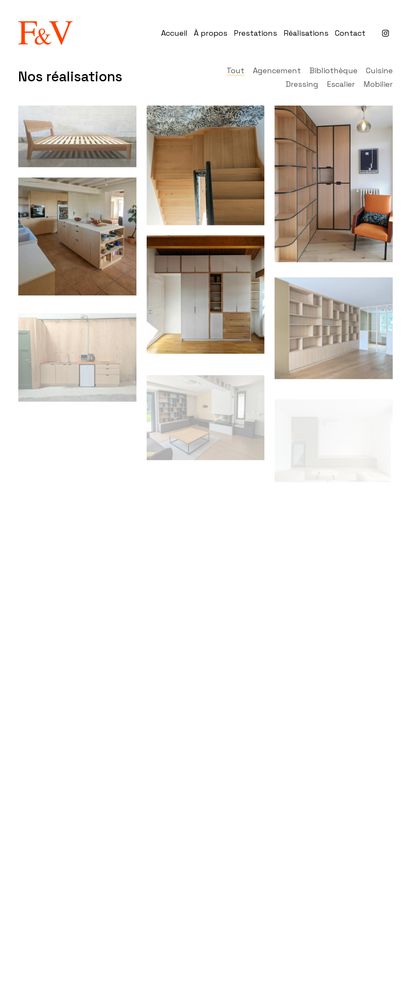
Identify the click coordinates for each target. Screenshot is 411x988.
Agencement (277, 70)
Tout (235, 70)
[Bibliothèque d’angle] (333, 184)
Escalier (341, 84)
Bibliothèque (333, 70)
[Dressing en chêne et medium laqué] (205, 295)
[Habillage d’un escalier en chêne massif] (205, 165)
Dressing (302, 84)
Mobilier (378, 84)
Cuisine (379, 70)
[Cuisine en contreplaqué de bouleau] (77, 236)
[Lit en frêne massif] (77, 136)
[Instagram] (385, 33)
